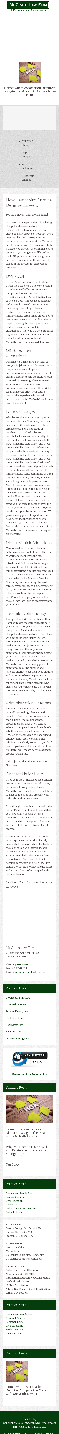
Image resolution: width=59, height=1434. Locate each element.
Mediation (12, 1204)
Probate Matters (15, 1197)
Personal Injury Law (17, 1011)
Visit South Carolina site (32, 1426)
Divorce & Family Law (18, 997)
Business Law (29, 45)
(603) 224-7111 (23, 964)
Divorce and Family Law (19, 1193)
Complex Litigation (30, 33)
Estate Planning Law (17, 1038)
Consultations (14, 1212)
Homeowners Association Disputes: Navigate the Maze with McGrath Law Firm (29, 91)
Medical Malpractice (29, 30)
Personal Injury (29, 26)
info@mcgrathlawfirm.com (29, 971)
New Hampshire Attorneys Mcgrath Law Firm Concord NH (29, 6)
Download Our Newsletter (29, 1074)
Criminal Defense (16, 1004)
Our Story (13, 1164)
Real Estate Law (29, 41)
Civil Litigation (29, 37)
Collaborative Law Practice (21, 1208)
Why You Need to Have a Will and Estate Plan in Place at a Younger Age (26, 1150)
